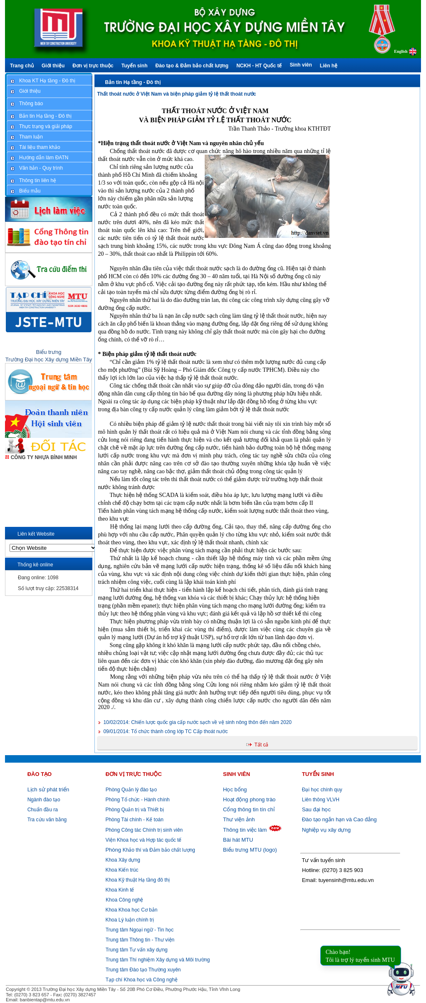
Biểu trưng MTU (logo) (250, 850)
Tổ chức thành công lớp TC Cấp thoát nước (165, 731)
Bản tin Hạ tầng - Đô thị (132, 82)
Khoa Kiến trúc (121, 870)
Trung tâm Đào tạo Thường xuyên (143, 970)
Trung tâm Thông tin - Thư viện (140, 940)
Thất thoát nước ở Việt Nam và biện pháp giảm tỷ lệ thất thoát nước (176, 94)
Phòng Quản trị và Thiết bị (134, 810)
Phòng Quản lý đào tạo (131, 790)
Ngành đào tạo (43, 800)
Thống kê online (35, 565)
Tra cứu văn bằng (47, 820)
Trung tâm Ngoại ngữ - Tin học (140, 930)
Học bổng (235, 789)
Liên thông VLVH (320, 800)
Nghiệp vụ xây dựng (326, 830)
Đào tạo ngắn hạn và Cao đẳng (339, 819)
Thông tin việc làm (245, 830)
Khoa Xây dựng (122, 860)
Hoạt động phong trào (249, 799)
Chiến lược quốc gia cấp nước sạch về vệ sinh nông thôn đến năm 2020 (197, 722)
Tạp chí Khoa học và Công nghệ (142, 980)
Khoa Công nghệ (124, 900)
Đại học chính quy (322, 790)
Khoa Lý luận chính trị (129, 920)
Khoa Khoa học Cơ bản (130, 910)
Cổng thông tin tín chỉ (249, 809)
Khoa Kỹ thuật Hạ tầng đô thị (137, 880)
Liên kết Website (35, 534)
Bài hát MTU (238, 840)
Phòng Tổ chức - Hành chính (137, 800)
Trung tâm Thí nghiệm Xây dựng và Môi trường (158, 960)
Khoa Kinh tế (119, 890)
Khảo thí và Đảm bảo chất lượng (149, 850)
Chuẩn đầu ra (42, 810)
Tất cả (261, 745)
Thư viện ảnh (239, 819)
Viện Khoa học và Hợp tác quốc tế (142, 840)
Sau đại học (316, 809)
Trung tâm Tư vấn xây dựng (137, 950)
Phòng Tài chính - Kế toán (133, 820)
